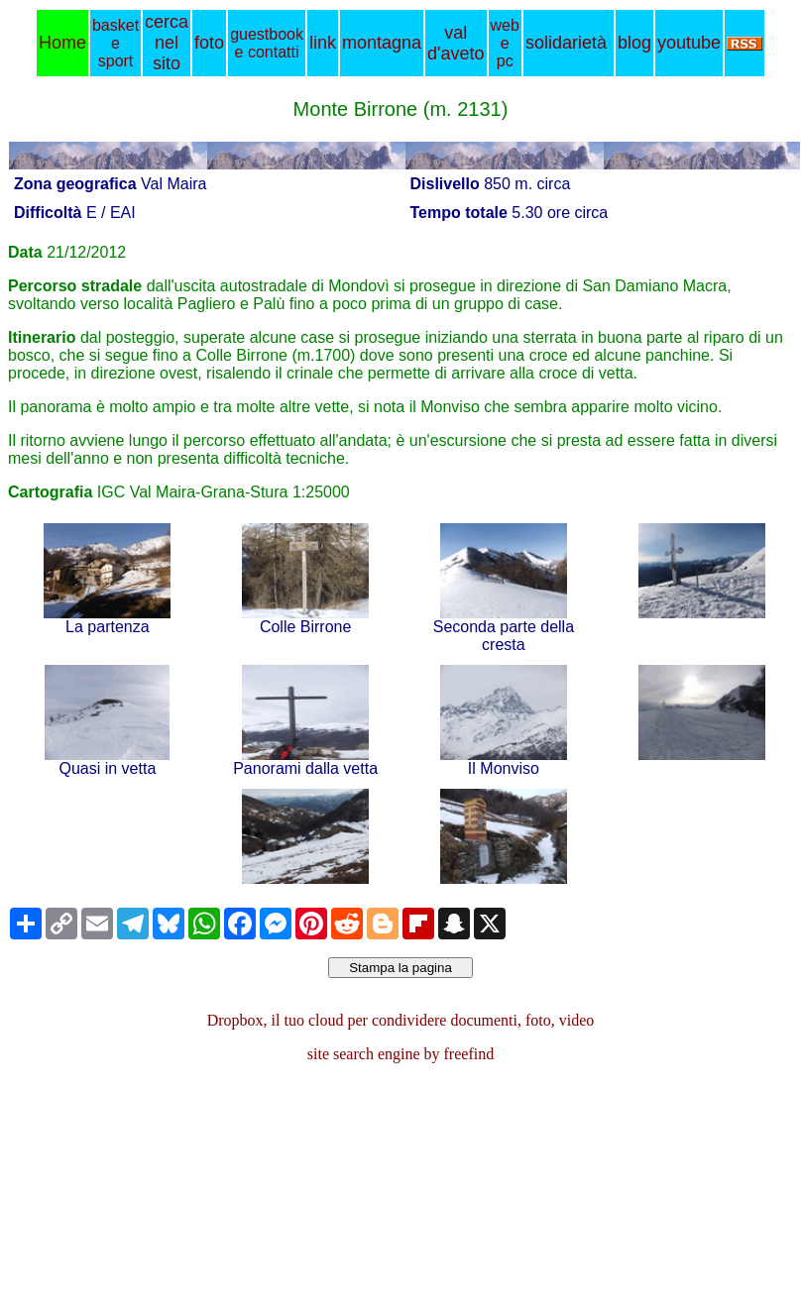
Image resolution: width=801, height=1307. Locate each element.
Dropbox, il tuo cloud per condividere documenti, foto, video (401, 1020)
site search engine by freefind (400, 1053)
